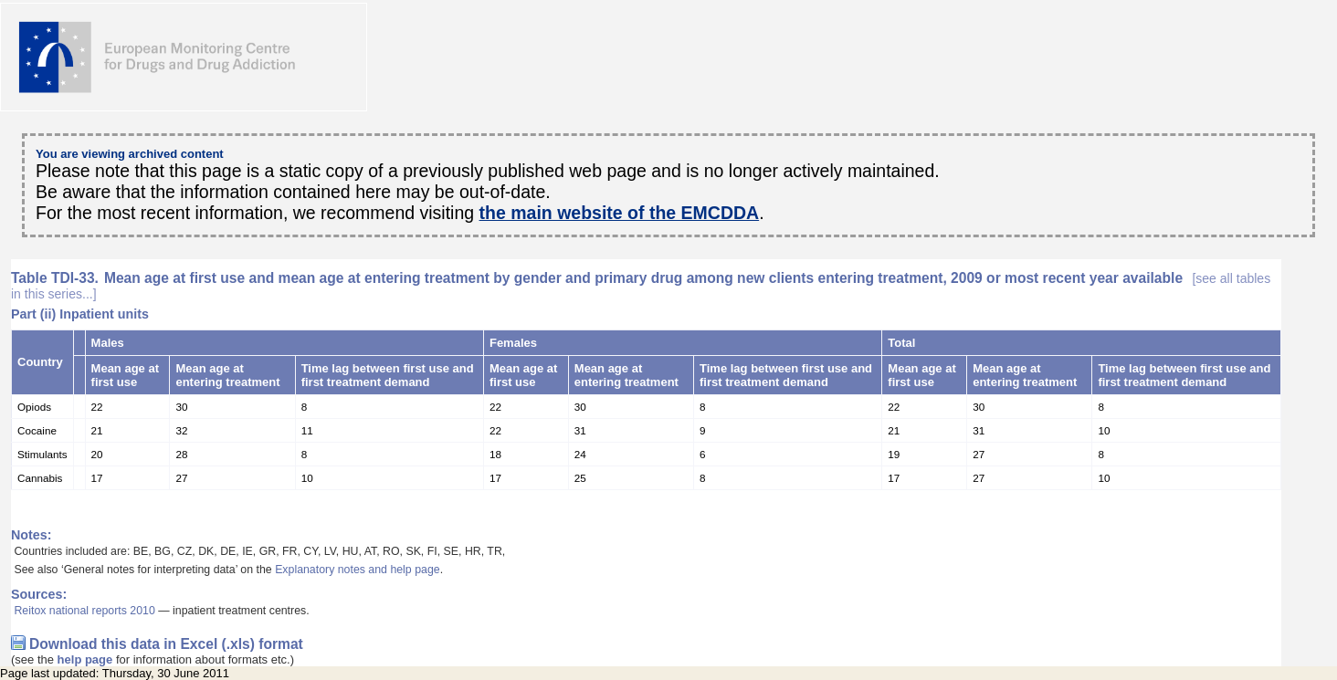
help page (85, 659)
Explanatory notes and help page (357, 569)
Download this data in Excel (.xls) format (166, 644)
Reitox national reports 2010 (84, 610)
